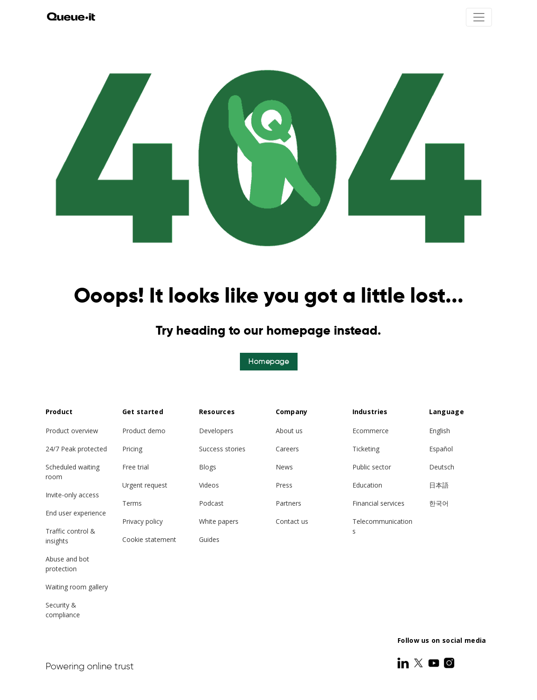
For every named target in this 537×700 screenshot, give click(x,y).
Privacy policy (142, 521)
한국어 (439, 503)
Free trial (135, 466)
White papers (219, 521)
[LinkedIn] (404, 662)
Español (441, 448)
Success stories (222, 448)
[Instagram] (449, 662)
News (284, 466)
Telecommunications (382, 526)
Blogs (207, 466)
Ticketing (365, 448)
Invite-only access (72, 494)
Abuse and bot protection (67, 564)
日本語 (439, 485)
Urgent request (144, 485)
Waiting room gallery (77, 586)
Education (367, 485)
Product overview (72, 430)
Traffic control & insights (70, 536)
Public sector (371, 466)
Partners (288, 503)
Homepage (268, 361)
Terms (132, 503)
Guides (209, 539)
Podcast (211, 503)
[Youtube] (434, 662)
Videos (209, 485)
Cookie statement (149, 539)
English (439, 430)
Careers (287, 448)
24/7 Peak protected (76, 448)
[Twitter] (419, 662)
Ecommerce (370, 430)
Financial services (378, 503)
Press (284, 485)
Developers (216, 430)
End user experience (76, 512)
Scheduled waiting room (72, 471)
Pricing (132, 448)
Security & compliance (63, 610)
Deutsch (441, 466)
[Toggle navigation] (479, 17)
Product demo (144, 430)
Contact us (292, 521)
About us (289, 430)
